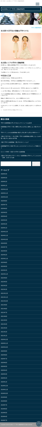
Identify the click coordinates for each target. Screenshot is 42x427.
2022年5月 (4, 282)
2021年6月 (4, 316)
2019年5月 (4, 412)
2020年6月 (4, 362)
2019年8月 (4, 401)
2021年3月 (4, 328)
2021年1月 (4, 335)
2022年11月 (4, 274)
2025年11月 (4, 193)
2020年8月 (4, 355)
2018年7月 (4, 420)
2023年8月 (4, 262)
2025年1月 (4, 228)
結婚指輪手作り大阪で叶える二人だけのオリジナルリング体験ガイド (21, 147)
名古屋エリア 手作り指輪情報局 (13, 9)
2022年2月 (4, 289)
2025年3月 (4, 220)
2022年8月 (4, 278)
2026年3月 (4, 178)
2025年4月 (4, 216)
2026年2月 (4, 181)
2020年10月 (4, 347)
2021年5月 (4, 320)
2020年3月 (4, 374)
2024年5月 (4, 251)
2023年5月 (4, 266)
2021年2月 (4, 332)
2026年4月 (4, 174)
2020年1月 (4, 382)
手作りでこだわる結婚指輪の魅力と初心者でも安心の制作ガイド (20, 132)
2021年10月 (4, 301)
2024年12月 (4, 231)
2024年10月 (4, 239)
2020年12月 (4, 339)
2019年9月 (4, 397)
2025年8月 (4, 201)
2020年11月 (4, 343)
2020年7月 (4, 359)
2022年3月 (4, 285)
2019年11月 (4, 389)
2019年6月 (4, 409)
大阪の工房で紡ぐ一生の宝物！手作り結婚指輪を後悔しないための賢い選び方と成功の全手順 (21, 137)
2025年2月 (4, 224)
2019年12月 (4, 386)
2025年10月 (4, 197)
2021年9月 (4, 305)
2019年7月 (4, 405)
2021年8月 (4, 308)
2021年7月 (4, 312)
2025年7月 (4, 204)
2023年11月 (4, 258)
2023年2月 (4, 270)
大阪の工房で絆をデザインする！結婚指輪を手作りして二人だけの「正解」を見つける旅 (21, 156)
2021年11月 (4, 297)
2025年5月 (4, 212)
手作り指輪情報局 (36, 27)
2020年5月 (4, 366)
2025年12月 (4, 189)
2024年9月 (4, 243)
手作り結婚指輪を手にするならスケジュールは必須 (16, 123)
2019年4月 (4, 416)
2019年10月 (4, 393)
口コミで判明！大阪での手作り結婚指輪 (13, 152)
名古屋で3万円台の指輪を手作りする (15, 31)
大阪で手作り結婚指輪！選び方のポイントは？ (15, 142)
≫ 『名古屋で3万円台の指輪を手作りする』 (12, 110)
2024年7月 (4, 247)
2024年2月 (4, 255)
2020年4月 (4, 370)
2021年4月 (4, 324)
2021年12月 (4, 293)
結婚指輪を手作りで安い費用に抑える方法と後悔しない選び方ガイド (21, 127)
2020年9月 (4, 351)
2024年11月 (4, 235)
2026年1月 (4, 185)
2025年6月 (4, 208)
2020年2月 (4, 378)
